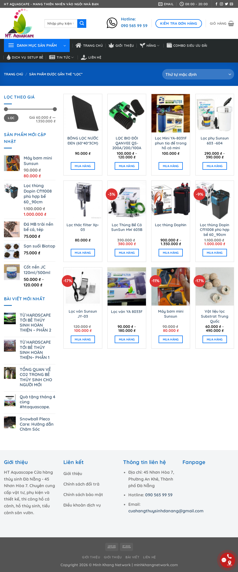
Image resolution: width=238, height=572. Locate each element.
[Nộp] (81, 23)
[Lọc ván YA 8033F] (127, 286)
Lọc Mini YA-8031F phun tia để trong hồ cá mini (171, 143)
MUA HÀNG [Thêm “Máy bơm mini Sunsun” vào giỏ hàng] (171, 339)
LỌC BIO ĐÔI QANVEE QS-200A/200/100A (126, 143)
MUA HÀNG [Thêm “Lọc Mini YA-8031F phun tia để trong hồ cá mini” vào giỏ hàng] (171, 166)
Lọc (11, 118)
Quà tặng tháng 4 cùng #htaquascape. (37, 401)
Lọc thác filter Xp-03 (83, 227)
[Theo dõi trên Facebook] (216, 4)
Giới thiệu (121, 45)
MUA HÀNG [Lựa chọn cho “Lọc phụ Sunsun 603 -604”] (215, 166)
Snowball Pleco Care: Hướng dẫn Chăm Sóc (37, 423)
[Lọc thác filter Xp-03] (83, 200)
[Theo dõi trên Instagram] (221, 4)
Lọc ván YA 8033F (127, 311)
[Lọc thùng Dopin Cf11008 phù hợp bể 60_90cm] (215, 200)
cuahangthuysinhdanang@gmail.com (166, 510)
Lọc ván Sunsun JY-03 (83, 314)
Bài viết (132, 557)
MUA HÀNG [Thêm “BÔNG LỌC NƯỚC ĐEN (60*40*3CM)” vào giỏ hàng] (83, 166)
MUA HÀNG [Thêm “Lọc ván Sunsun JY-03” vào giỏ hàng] (83, 339)
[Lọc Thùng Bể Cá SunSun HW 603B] (127, 200)
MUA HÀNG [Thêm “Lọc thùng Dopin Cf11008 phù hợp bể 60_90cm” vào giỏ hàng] (215, 253)
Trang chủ (89, 45)
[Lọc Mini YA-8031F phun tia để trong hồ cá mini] (170, 113)
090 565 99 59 (159, 494)
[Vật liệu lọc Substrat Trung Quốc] (215, 286)
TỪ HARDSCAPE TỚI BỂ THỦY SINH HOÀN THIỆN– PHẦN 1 (35, 350)
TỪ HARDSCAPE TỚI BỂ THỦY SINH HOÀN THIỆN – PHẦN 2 (35, 323)
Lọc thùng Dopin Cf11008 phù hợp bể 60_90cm (214, 230)
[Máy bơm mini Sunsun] (170, 286)
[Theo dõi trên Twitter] (226, 4)
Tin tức (61, 57)
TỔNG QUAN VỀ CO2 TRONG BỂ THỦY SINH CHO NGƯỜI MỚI (36, 377)
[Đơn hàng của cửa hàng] (198, 74)
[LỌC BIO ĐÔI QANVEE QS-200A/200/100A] (127, 113)
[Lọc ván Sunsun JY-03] (83, 286)
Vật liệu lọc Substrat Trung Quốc (214, 316)
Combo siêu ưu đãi (187, 45)
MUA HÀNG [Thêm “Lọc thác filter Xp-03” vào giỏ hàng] (83, 253)
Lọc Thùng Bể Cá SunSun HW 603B (126, 227)
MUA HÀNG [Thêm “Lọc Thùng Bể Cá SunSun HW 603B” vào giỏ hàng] (127, 253)
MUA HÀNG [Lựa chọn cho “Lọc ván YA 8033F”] (127, 339)
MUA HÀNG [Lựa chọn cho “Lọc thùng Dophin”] (171, 253)
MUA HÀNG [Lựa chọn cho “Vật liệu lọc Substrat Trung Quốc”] (215, 339)
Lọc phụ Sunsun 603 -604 (215, 141)
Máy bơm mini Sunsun (170, 314)
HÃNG (150, 45)
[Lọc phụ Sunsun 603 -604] (215, 113)
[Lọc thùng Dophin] (170, 200)
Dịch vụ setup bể (25, 57)
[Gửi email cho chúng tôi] (231, 4)
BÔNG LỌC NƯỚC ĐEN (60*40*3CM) (82, 141)
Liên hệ (91, 57)
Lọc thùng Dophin (170, 225)
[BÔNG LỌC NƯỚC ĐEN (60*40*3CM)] (83, 113)
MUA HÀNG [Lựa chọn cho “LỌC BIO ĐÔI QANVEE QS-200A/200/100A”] (127, 166)
